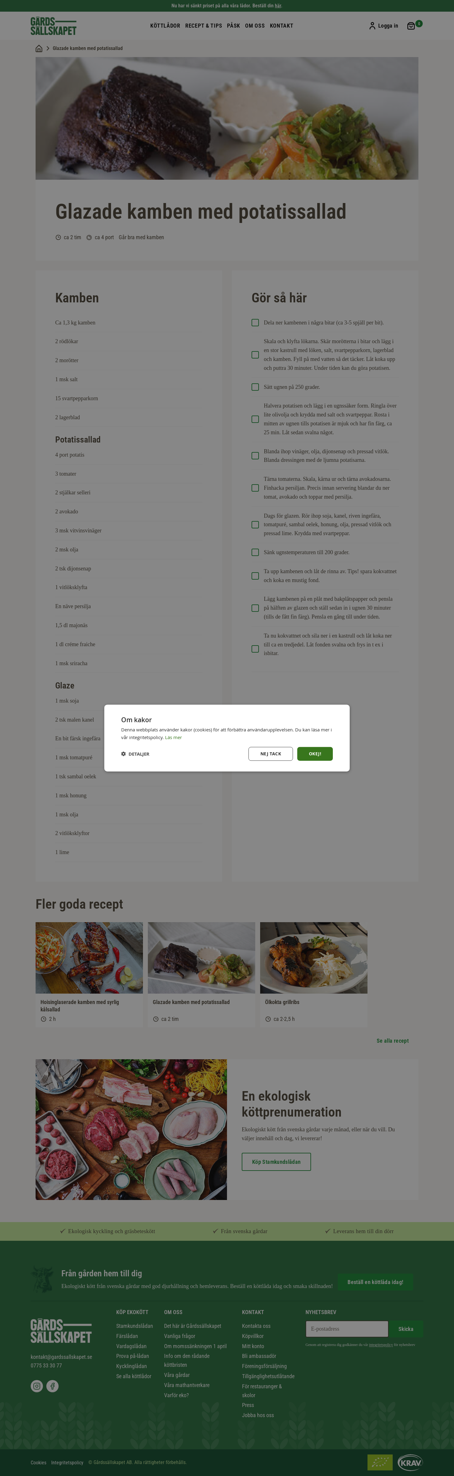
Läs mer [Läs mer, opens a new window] (173, 737)
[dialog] (227, 738)
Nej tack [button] (270, 754)
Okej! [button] (315, 754)
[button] (135, 754)
